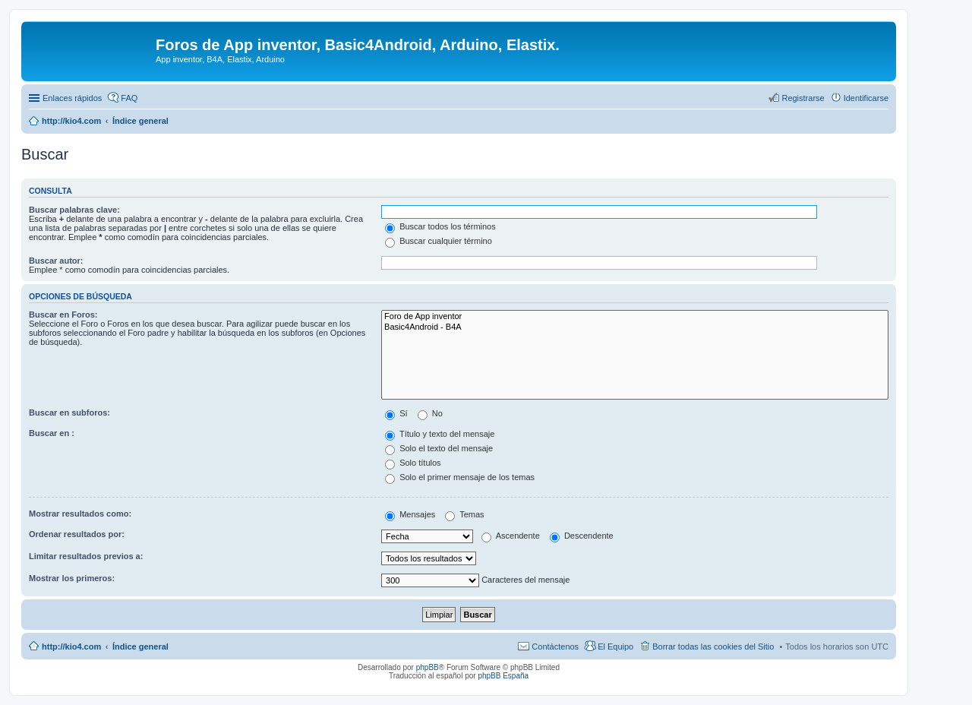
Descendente (582, 535)
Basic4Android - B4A (635, 327)
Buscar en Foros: (63, 314)
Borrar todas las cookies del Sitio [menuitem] (713, 646)
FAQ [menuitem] (129, 98)
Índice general (140, 646)
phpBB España (503, 676)
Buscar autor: (56, 260)
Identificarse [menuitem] (866, 98)
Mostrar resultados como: (80, 513)
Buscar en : (51, 433)
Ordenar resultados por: (77, 534)
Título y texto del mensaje (439, 433)
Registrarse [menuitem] (802, 98)
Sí (396, 413)
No (430, 413)
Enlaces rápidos (72, 98)
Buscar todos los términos (440, 226)
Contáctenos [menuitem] (555, 646)
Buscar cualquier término (438, 240)
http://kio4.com (71, 646)
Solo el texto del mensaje (439, 448)
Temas (464, 514)
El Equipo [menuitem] (615, 646)
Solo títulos (412, 462)
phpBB (427, 667)
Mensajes (410, 514)
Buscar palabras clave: (74, 209)
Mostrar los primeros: (72, 578)
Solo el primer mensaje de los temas (460, 477)
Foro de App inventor (635, 316)
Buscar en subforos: (69, 412)
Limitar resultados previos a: (86, 556)
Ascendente (510, 535)
